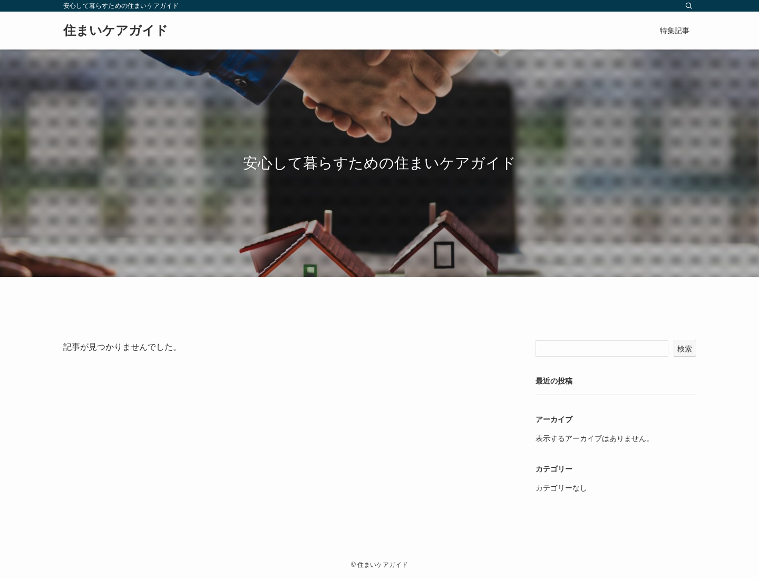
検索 (684, 349)
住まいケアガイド (115, 30)
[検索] (689, 6)
